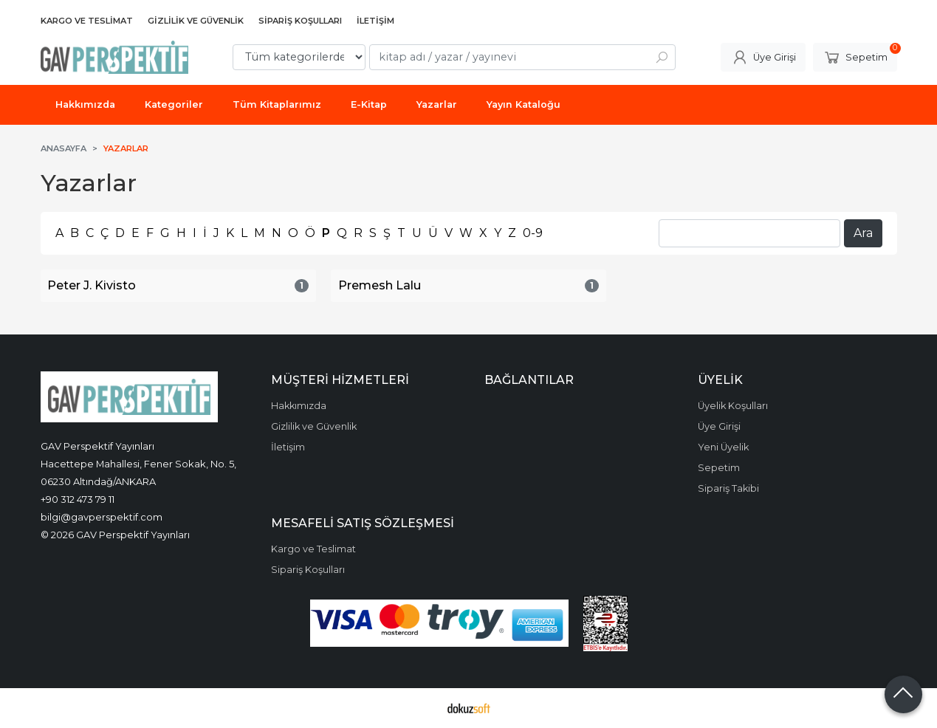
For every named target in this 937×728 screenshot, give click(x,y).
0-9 (533, 233)
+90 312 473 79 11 (77, 499)
